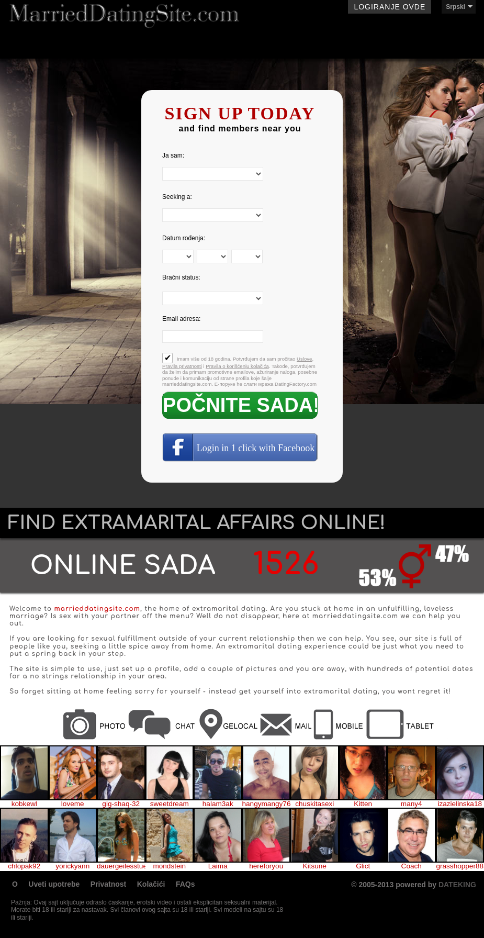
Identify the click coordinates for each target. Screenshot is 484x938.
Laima (218, 866)
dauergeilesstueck (121, 866)
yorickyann (72, 866)
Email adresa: (181, 318)
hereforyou (266, 866)
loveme (72, 804)
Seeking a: (177, 196)
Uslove (304, 359)
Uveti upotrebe (54, 884)
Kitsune (315, 866)
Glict (363, 866)
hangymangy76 (266, 804)
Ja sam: (173, 155)
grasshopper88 (459, 866)
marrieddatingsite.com (97, 608)
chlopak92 (24, 866)
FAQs (185, 884)
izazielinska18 (459, 804)
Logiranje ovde (389, 7)
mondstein (169, 866)
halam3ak (217, 804)
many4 (411, 804)
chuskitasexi (314, 804)
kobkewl (24, 804)
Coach (411, 866)
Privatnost (108, 884)
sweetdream (169, 804)
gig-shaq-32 (121, 804)
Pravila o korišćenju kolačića (237, 366)
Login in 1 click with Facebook (255, 448)
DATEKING (457, 884)
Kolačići (151, 884)
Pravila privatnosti (182, 366)
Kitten (363, 804)
